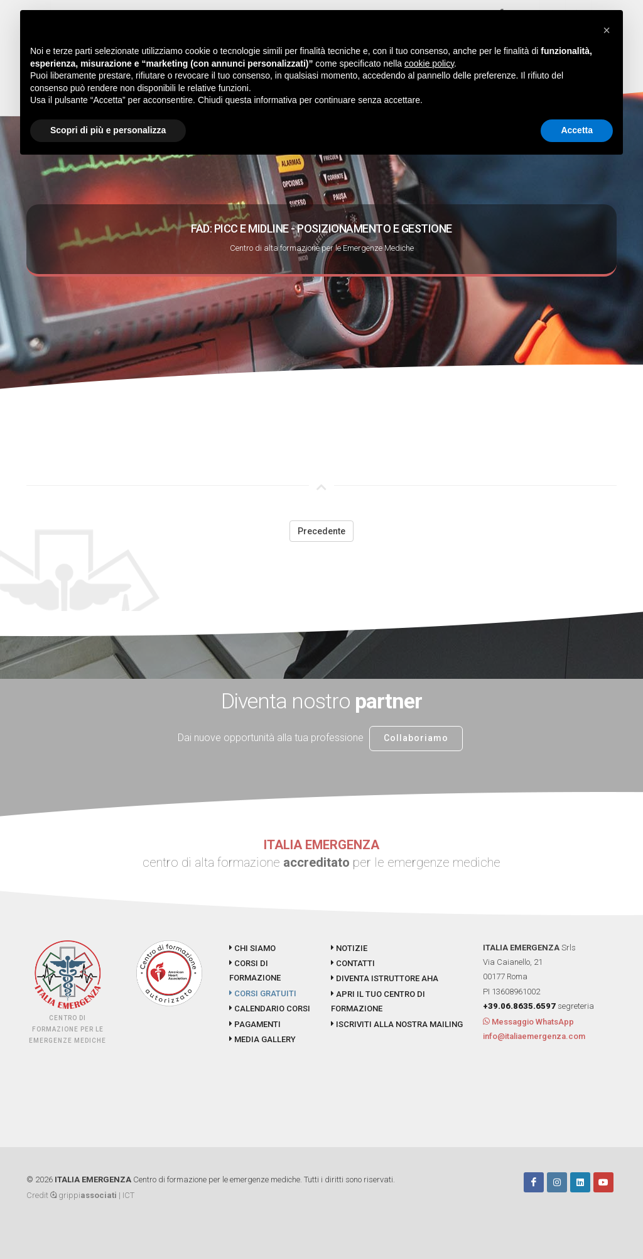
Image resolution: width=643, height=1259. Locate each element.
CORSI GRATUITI (262, 993)
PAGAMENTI (255, 1024)
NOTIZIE (349, 948)
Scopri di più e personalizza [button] (108, 130)
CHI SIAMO (252, 948)
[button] (607, 30)
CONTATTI (353, 963)
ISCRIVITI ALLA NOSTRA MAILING (397, 1024)
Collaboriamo (416, 738)
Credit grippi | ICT (80, 1195)
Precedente (321, 531)
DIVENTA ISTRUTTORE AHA (384, 978)
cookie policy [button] (429, 63)
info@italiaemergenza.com (534, 1036)
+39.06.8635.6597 (519, 1006)
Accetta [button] (577, 130)
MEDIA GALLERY (262, 1039)
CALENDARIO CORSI (269, 1008)
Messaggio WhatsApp (528, 1021)
